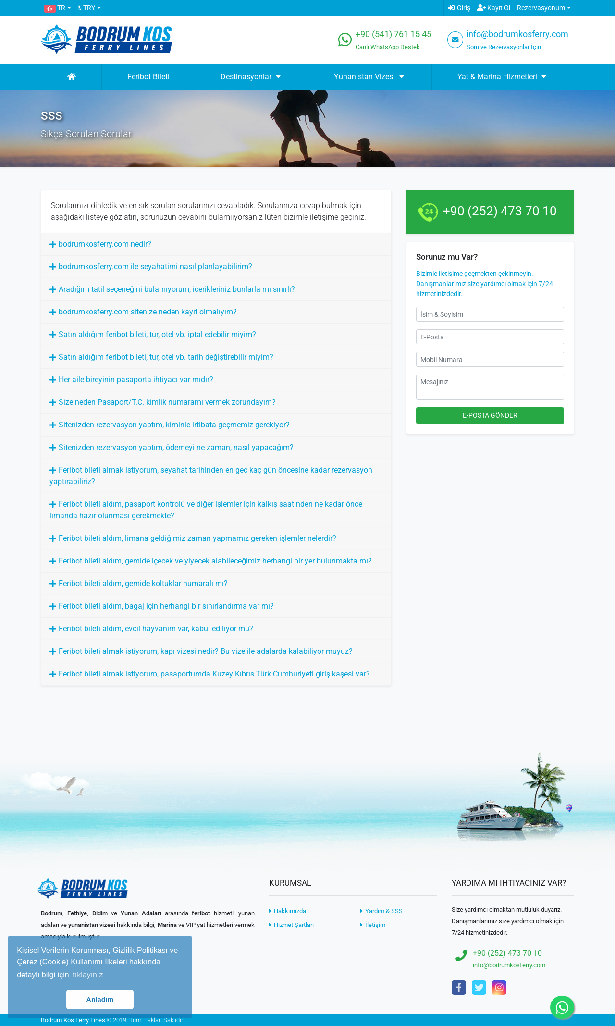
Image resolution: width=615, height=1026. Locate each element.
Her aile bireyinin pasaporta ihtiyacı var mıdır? (136, 379)
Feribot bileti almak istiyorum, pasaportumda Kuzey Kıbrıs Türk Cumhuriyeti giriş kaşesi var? (214, 673)
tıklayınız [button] (88, 975)
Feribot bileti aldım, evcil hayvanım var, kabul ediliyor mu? (156, 628)
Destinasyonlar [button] (252, 76)
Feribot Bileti (148, 76)
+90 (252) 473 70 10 (500, 211)
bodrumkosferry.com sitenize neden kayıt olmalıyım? (148, 311)
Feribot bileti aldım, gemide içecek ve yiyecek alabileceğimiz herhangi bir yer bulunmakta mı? (215, 560)
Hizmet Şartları (291, 924)
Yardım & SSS (381, 910)
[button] (57, 8)
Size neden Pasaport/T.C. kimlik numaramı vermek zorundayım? (167, 402)
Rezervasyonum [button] (541, 8)
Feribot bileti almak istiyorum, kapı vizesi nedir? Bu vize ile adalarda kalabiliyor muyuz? (206, 651)
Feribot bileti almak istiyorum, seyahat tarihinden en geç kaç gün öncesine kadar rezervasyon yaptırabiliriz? (210, 475)
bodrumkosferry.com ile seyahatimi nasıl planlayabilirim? (155, 266)
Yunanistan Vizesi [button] (370, 76)
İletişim (372, 924)
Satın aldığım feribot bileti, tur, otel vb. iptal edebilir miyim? (157, 334)
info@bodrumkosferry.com (517, 34)
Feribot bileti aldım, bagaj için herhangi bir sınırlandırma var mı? (166, 606)
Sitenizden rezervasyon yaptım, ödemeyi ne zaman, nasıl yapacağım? (176, 447)
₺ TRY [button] (86, 8)
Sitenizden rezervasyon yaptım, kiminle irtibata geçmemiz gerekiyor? (174, 424)
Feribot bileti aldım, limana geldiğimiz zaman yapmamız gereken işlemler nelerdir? (197, 538)
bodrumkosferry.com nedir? (105, 244)
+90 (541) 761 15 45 (393, 34)
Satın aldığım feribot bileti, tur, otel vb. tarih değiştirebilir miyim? (166, 357)
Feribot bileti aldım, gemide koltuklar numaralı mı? (143, 583)
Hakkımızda (287, 910)
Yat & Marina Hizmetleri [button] (503, 76)
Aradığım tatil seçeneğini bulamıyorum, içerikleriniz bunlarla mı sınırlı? (177, 289)
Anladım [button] (100, 999)
